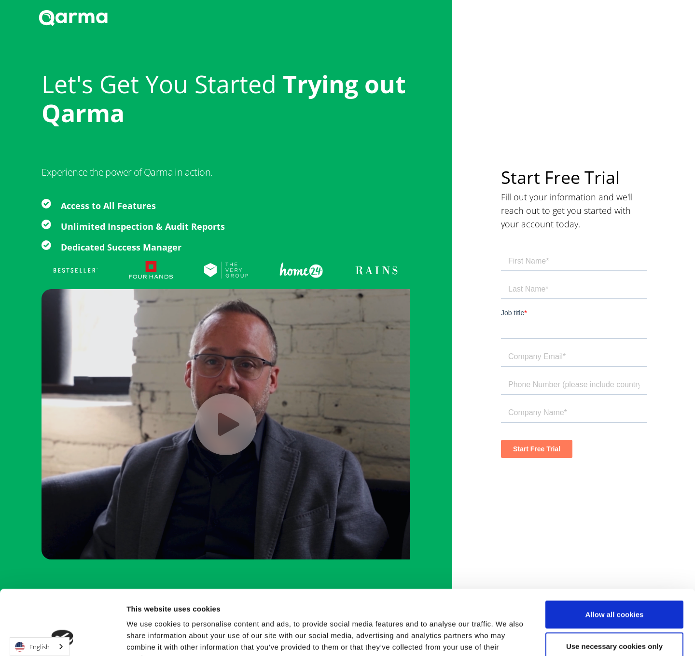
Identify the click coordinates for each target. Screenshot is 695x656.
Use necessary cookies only (614, 585)
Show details (495, 637)
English (32, 647)
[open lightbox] (226, 424)
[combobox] (40, 646)
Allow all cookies (614, 553)
